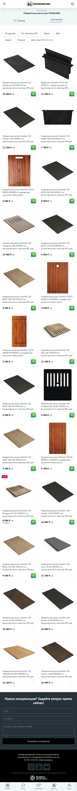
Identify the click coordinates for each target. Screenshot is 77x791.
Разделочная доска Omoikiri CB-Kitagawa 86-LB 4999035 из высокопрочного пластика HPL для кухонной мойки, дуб (18, 514)
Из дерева (10, 33)
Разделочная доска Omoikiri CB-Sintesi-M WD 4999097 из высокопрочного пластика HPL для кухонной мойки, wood (18, 621)
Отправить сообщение (38, 741)
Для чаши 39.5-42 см (41, 39)
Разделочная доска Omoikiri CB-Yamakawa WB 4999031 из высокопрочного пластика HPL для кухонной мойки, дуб (18, 247)
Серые (8, 39)
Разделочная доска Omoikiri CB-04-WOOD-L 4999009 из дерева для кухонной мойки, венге (57, 460)
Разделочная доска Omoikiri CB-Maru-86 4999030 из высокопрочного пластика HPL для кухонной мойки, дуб (56, 354)
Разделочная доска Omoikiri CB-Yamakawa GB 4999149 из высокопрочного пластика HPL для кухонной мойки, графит (18, 86)
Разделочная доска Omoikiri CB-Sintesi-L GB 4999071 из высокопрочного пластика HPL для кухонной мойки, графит (18, 140)
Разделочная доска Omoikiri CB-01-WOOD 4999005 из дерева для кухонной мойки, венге (18, 192)
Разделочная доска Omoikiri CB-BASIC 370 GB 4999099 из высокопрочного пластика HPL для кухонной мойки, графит (56, 247)
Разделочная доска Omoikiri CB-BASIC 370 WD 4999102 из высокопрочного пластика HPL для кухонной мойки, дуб (18, 568)
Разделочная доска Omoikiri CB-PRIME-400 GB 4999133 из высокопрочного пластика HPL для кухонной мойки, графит (56, 140)
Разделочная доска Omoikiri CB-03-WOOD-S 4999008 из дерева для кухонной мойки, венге (57, 299)
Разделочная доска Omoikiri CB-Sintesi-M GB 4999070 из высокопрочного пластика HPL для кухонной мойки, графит (56, 621)
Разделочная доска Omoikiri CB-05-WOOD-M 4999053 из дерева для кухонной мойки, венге (18, 353)
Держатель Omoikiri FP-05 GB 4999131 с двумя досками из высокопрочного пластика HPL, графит (55, 86)
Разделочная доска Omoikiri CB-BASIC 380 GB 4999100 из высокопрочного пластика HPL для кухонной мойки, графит (18, 407)
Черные (21, 39)
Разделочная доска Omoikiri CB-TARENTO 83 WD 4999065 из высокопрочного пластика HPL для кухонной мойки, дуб (18, 675)
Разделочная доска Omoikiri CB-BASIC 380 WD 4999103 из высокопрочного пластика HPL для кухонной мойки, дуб (18, 300)
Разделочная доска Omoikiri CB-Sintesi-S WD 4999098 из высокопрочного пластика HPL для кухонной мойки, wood (56, 675)
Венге (47, 33)
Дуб (58, 33)
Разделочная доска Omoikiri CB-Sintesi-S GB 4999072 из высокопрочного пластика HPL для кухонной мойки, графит (56, 514)
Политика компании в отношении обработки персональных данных (38, 773)
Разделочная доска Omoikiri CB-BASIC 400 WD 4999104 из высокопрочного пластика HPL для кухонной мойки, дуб (18, 461)
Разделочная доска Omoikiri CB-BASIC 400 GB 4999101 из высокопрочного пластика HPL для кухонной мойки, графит (56, 193)
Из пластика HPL (29, 33)
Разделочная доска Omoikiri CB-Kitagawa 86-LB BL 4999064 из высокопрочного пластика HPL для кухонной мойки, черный (56, 407)
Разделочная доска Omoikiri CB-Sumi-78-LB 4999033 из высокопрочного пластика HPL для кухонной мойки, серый (56, 568)
